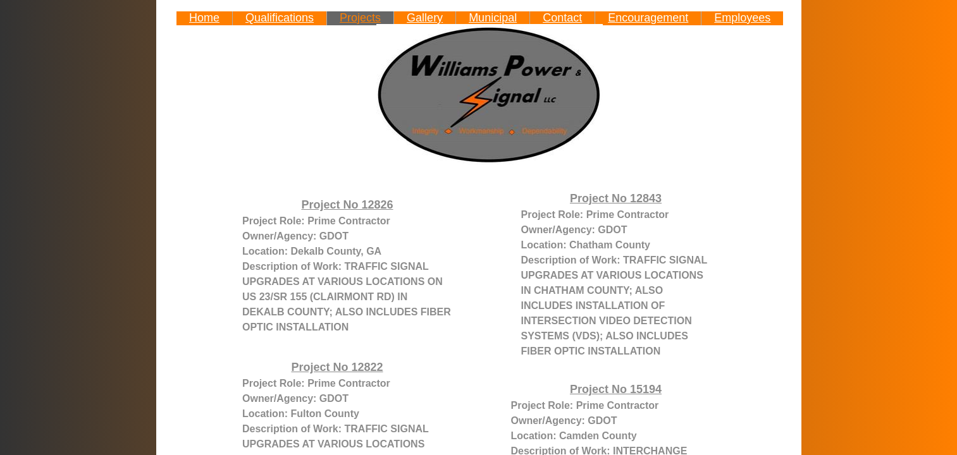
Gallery (425, 17)
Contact (562, 17)
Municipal (493, 17)
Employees (742, 17)
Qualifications (279, 17)
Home (204, 17)
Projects (360, 17)
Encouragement (648, 17)
